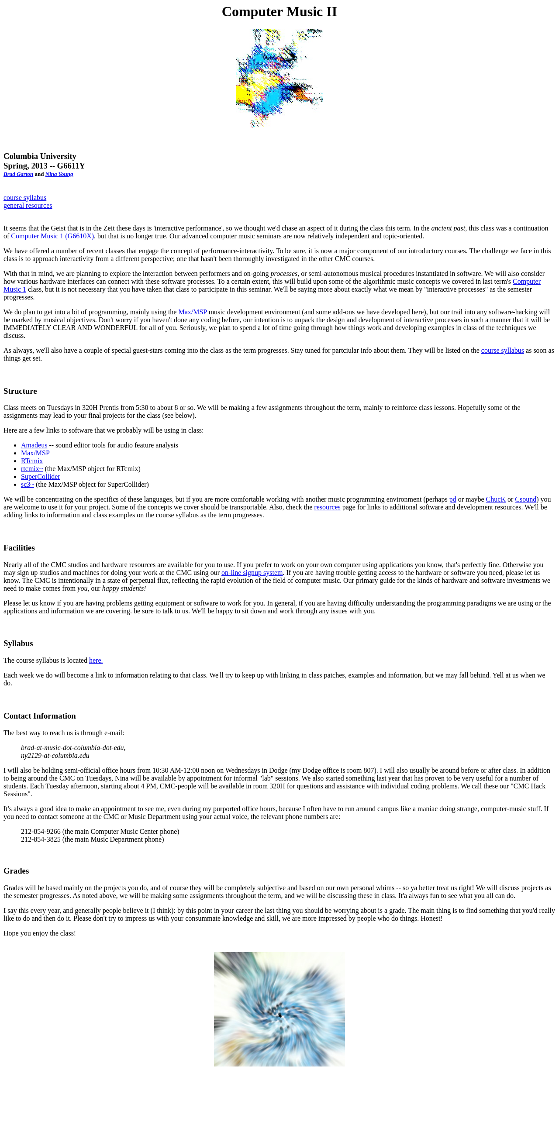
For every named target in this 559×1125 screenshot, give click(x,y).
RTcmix (32, 460)
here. (96, 660)
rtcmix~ (32, 468)
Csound (525, 499)
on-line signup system (252, 572)
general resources (27, 205)
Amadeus (34, 445)
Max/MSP (192, 312)
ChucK (496, 499)
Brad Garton (18, 174)
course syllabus (24, 197)
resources (327, 507)
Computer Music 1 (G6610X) (52, 236)
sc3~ (27, 484)
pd (452, 499)
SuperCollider (40, 476)
